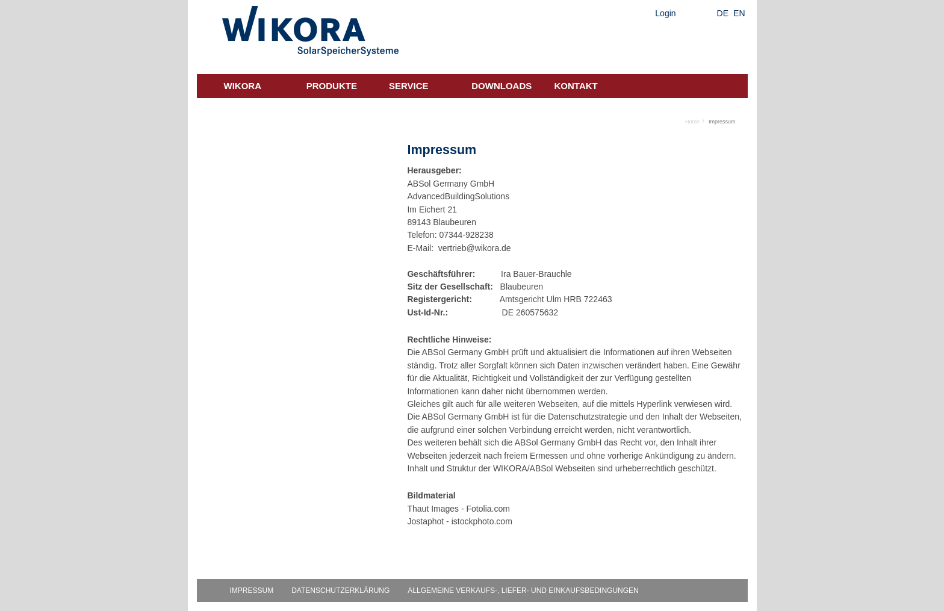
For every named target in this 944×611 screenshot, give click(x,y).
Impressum (252, 590)
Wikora (243, 86)
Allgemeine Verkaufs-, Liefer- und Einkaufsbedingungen (523, 590)
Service (409, 86)
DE (722, 13)
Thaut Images (433, 508)
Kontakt (576, 86)
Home (692, 122)
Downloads (501, 86)
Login (665, 13)
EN (739, 13)
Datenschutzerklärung (340, 590)
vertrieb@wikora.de (474, 248)
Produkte (331, 86)
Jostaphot (425, 521)
